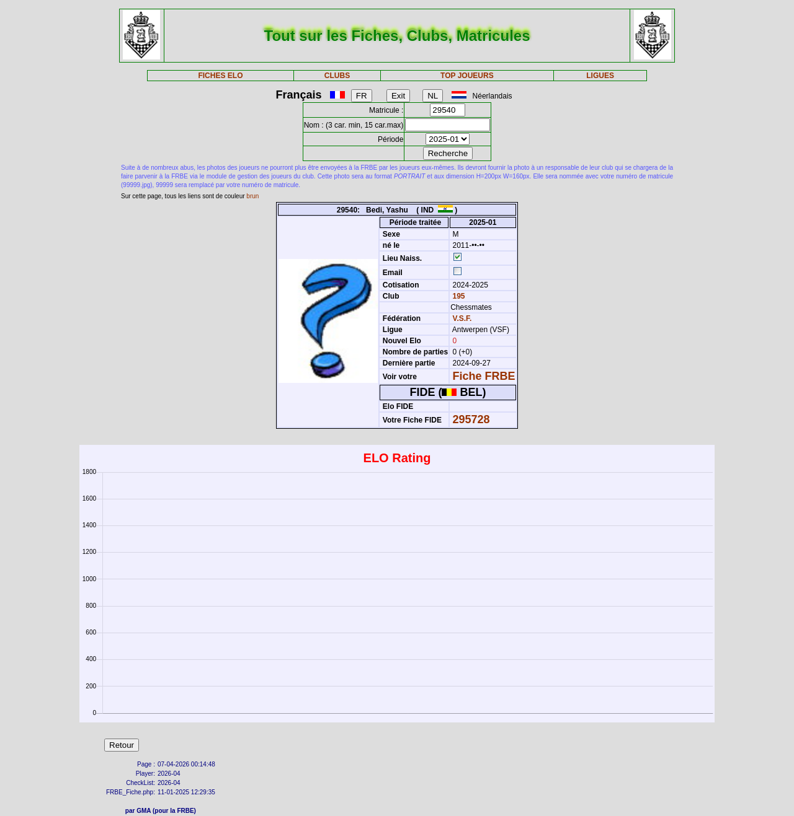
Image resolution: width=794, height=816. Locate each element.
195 (457, 296)
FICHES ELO (220, 75)
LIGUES (600, 75)
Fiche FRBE (484, 376)
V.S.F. (462, 318)
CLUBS (337, 75)
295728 (471, 419)
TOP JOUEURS (467, 75)
